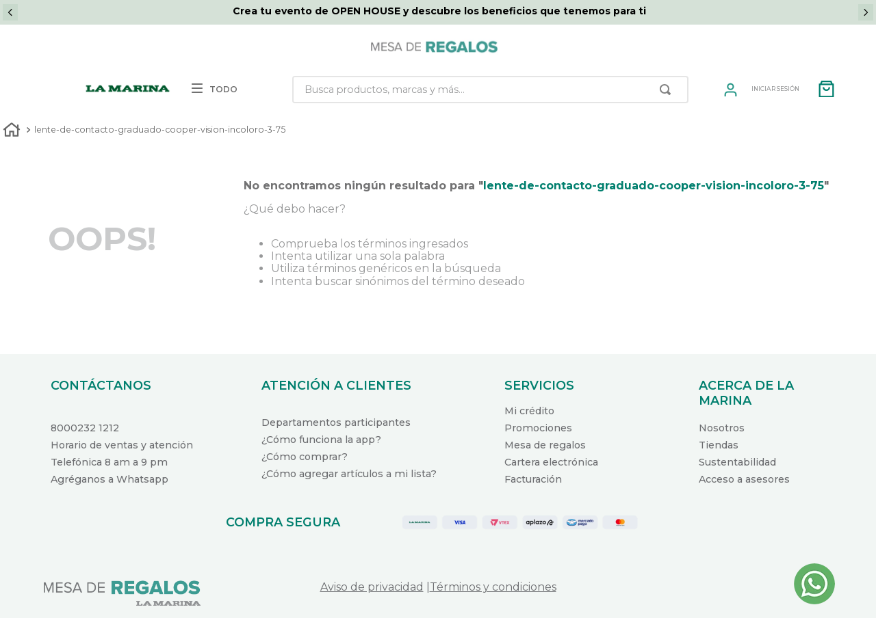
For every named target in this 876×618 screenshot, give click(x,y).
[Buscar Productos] (668, 89)
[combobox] (490, 89)
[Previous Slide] (10, 12)
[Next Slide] (865, 12)
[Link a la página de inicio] (11, 131)
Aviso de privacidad (372, 586)
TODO (214, 89)
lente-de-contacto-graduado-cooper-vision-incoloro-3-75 (159, 129)
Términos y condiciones (493, 586)
